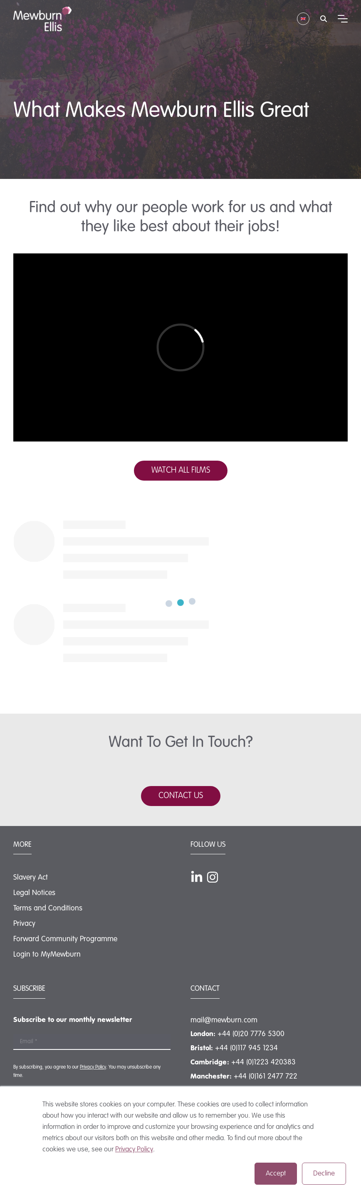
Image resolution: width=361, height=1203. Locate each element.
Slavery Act (30, 877)
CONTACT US (180, 796)
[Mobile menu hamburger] (343, 19)
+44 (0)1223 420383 (263, 1062)
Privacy (24, 924)
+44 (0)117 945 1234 (246, 1048)
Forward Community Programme (65, 939)
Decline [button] (324, 1173)
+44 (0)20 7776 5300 (251, 1034)
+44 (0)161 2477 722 (265, 1076)
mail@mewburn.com (223, 1020)
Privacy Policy (134, 1149)
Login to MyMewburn (47, 954)
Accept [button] (276, 1173)
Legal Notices (34, 893)
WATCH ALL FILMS (180, 470)
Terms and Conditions (47, 908)
